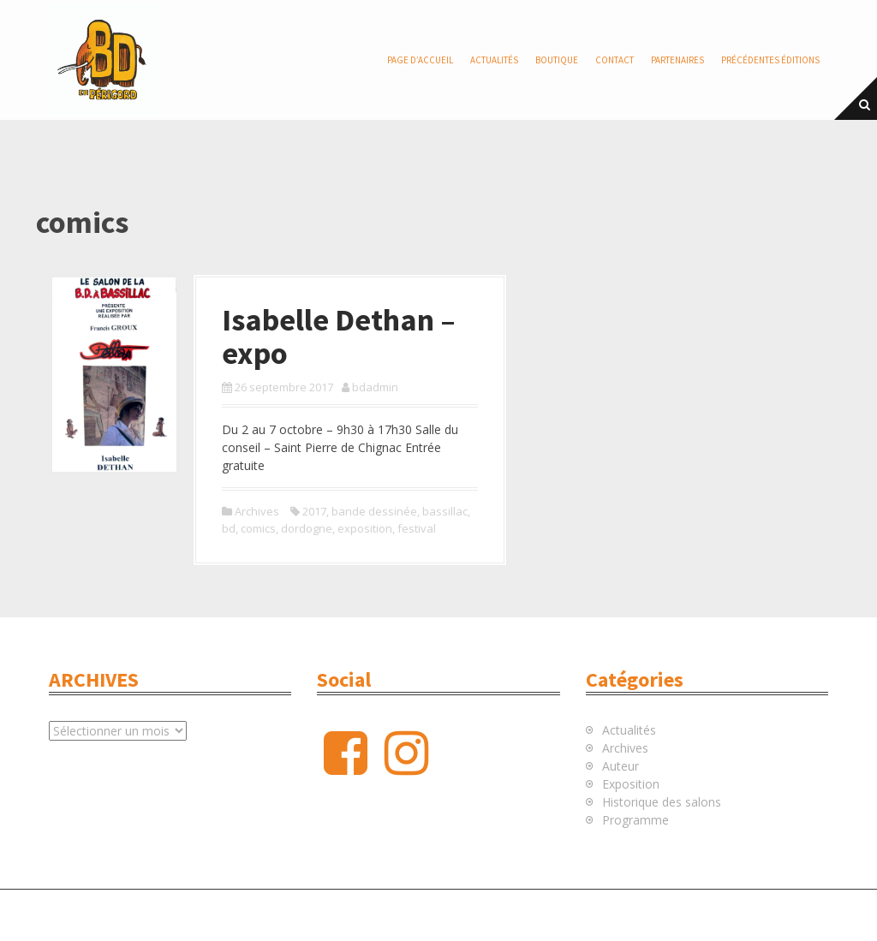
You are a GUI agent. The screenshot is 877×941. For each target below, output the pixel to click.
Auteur (620, 766)
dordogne (306, 528)
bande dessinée (374, 511)
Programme (635, 820)
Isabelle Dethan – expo (339, 337)
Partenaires (677, 60)
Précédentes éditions (770, 60)
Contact (614, 60)
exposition (364, 528)
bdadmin (375, 387)
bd (229, 528)
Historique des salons (661, 802)
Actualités (494, 60)
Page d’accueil (420, 60)
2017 (314, 511)
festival (416, 528)
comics (258, 528)
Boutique (556, 60)
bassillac (445, 511)
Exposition (630, 784)
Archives (257, 511)
